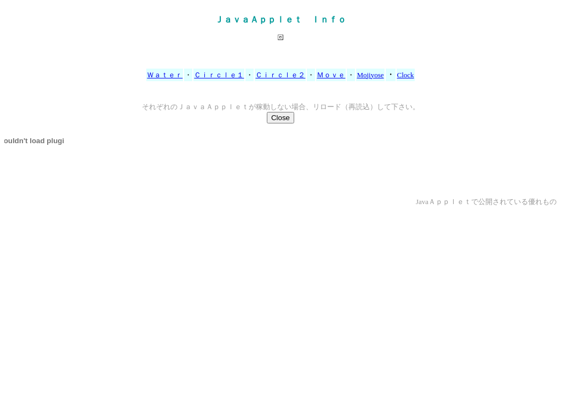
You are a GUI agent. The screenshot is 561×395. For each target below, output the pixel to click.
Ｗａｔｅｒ (164, 75)
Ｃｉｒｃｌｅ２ (280, 75)
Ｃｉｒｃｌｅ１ (219, 75)
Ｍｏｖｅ (331, 75)
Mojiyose (370, 75)
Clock (405, 75)
